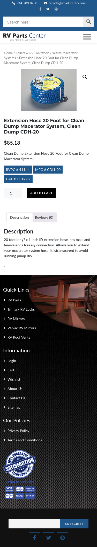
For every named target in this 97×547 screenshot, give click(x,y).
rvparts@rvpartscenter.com (65, 3)
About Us (15, 388)
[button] (84, 77)
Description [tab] (19, 217)
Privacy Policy (18, 430)
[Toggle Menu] (87, 37)
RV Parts (14, 300)
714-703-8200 (24, 3)
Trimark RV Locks (21, 309)
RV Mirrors (16, 318)
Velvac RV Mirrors (22, 328)
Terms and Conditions (25, 440)
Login (12, 360)
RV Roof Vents (19, 337)
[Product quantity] (13, 193)
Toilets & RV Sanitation (32, 53)
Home (8, 53)
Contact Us (16, 398)
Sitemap (14, 407)
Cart (11, 370)
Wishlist (14, 379)
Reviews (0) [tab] (44, 217)
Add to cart (41, 193)
